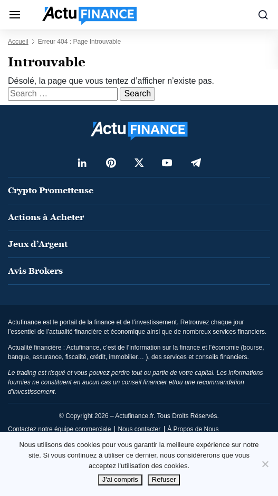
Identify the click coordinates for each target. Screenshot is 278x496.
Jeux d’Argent (38, 244)
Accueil (18, 41)
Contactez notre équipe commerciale (59, 429)
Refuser (164, 479)
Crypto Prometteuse (50, 190)
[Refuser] (265, 464)
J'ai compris (120, 479)
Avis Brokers (35, 270)
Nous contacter (139, 429)
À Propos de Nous (192, 429)
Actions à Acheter (46, 217)
